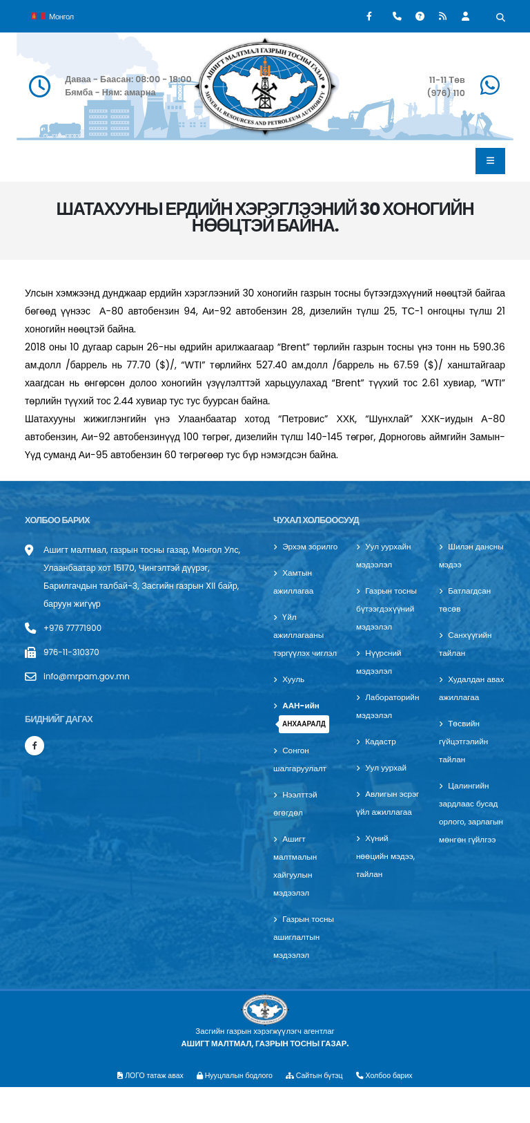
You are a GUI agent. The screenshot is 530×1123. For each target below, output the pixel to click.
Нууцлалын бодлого (232, 1111)
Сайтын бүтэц (318, 1111)
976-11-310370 (73, 652)
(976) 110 (445, 93)
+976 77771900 (74, 628)
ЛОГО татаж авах (143, 1111)
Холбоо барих (392, 1111)
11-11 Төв (447, 80)
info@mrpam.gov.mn (89, 676)
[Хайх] (500, 18)
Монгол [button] (53, 15)
